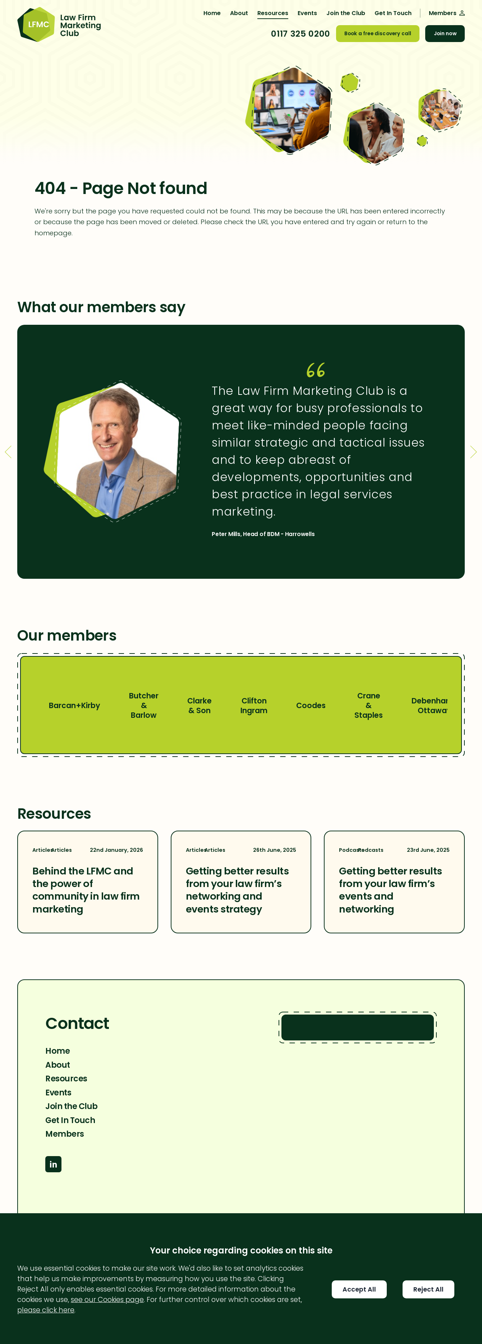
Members (64, 1134)
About (239, 13)
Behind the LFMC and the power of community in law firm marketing (86, 890)
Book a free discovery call (377, 33)
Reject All (428, 1289)
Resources (272, 13)
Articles (52, 850)
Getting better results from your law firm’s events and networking (390, 890)
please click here (45, 1310)
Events (307, 13)
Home (212, 13)
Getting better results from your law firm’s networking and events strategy (237, 890)
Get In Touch (393, 13)
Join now (445, 33)
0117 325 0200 (300, 34)
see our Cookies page (107, 1299)
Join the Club (345, 13)
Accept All (359, 1289)
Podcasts (361, 850)
